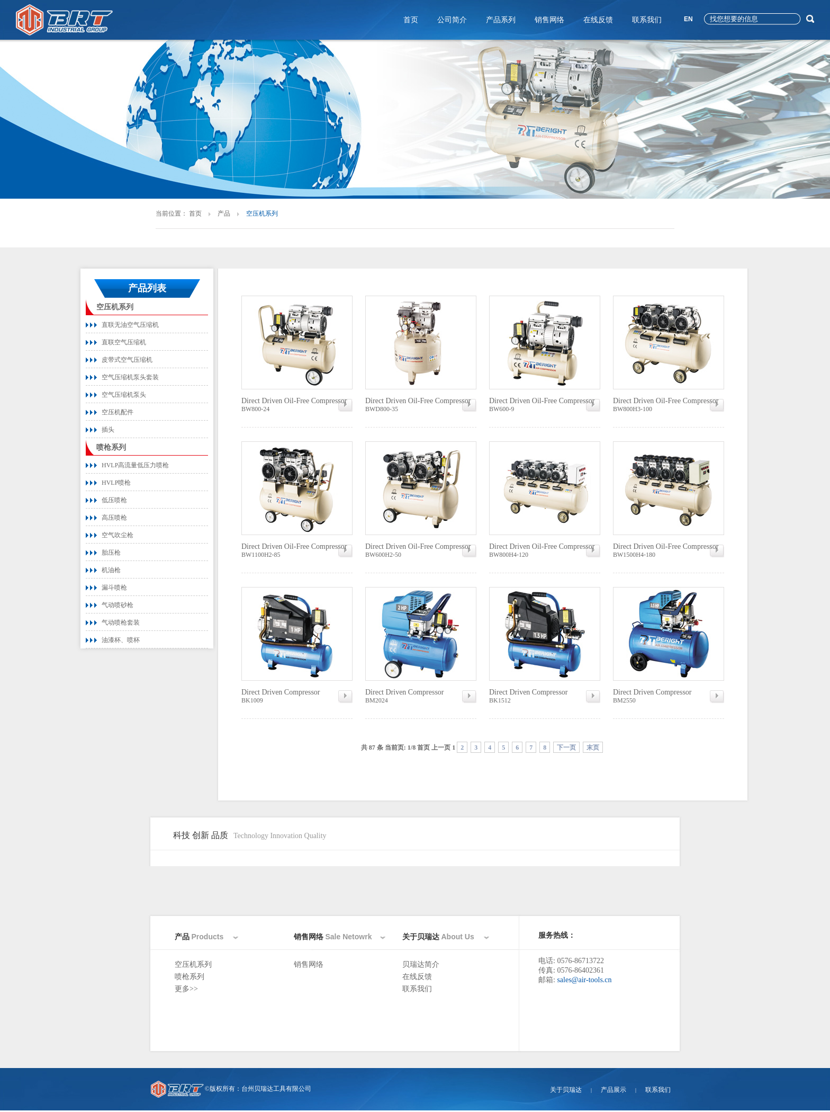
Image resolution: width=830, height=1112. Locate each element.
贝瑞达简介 (420, 964)
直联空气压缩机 (124, 342)
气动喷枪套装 (121, 622)
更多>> (186, 989)
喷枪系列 (111, 447)
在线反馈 (598, 20)
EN (688, 19)
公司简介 (452, 20)
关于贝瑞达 (566, 1089)
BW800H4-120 (544, 550)
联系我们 (647, 20)
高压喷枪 (114, 517)
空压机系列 (114, 307)
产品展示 (613, 1089)
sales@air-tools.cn (584, 980)
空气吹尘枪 (117, 535)
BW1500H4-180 (668, 550)
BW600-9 (544, 405)
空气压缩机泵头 (124, 394)
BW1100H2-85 (297, 550)
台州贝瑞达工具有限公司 (276, 1088)
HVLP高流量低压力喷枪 (135, 465)
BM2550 (668, 696)
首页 (410, 20)
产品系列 (501, 20)
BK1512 (544, 696)
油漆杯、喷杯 (121, 640)
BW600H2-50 (420, 550)
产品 (224, 213)
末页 (593, 747)
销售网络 (549, 20)
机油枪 (111, 570)
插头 (108, 429)
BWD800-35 (420, 405)
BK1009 (297, 696)
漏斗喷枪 (114, 587)
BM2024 (420, 696)
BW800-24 (297, 405)
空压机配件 (117, 412)
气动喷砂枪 (117, 605)
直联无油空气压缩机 (130, 324)
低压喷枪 (114, 500)
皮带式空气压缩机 (127, 359)
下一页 (566, 747)
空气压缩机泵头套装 (130, 377)
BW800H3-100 (668, 405)
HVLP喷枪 (116, 482)
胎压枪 (111, 552)
